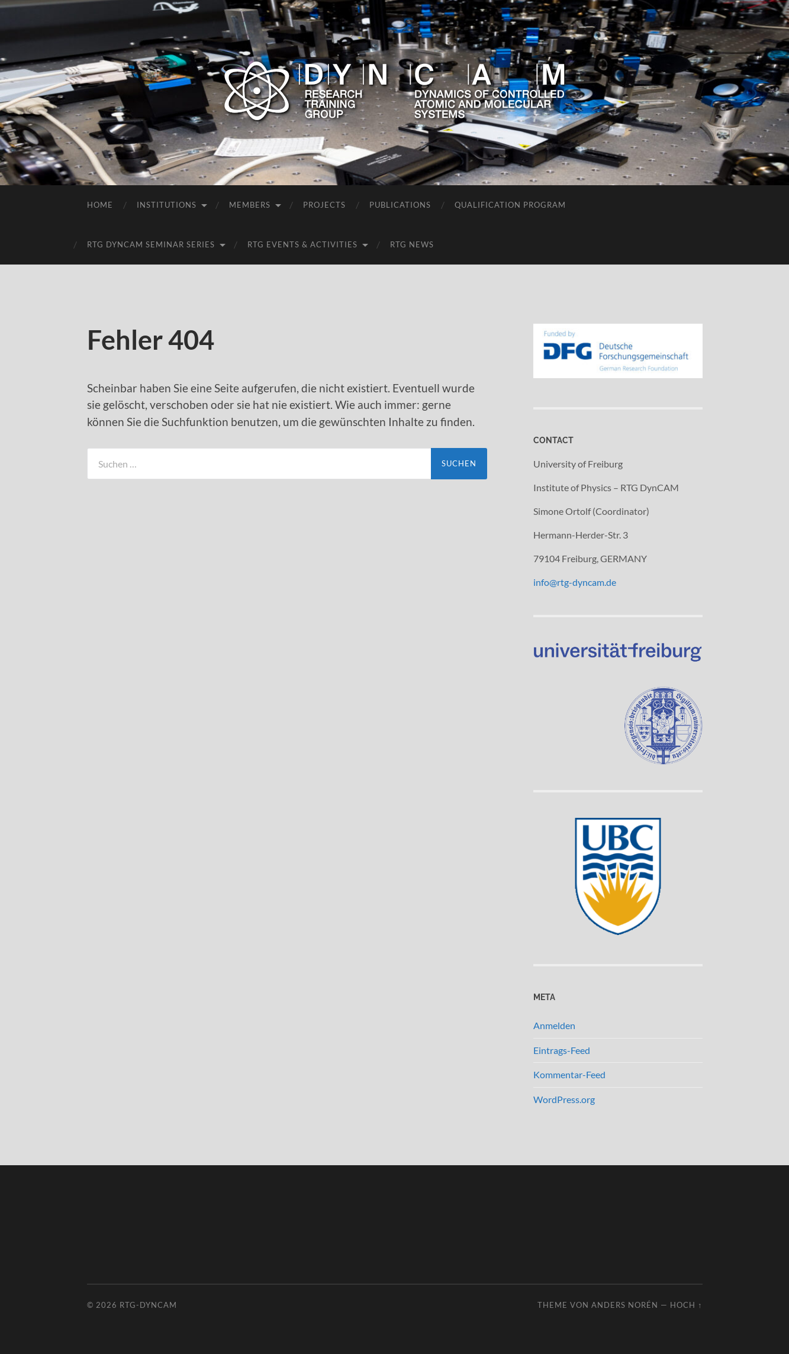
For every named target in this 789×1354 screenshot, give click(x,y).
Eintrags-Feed (561, 1050)
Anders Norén (624, 1305)
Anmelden (554, 1025)
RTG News (412, 244)
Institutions (167, 204)
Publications (400, 204)
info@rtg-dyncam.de (574, 582)
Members (249, 204)
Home (100, 204)
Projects (324, 204)
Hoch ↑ (686, 1305)
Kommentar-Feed (569, 1074)
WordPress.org (564, 1099)
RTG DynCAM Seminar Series (151, 244)
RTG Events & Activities (302, 244)
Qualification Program (510, 204)
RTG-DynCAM (148, 1305)
